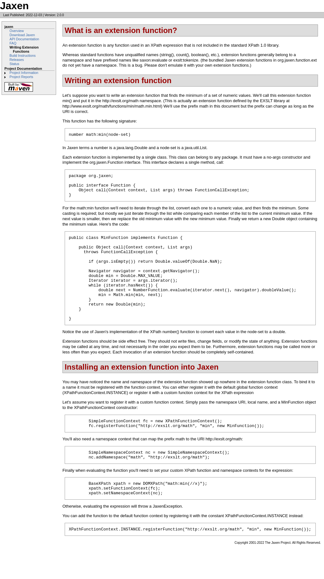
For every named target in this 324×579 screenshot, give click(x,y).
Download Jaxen (22, 35)
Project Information (24, 73)
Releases (17, 60)
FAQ (13, 43)
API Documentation (24, 39)
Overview (17, 31)
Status (14, 64)
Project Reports (21, 77)
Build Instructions (23, 55)
